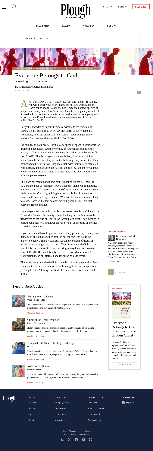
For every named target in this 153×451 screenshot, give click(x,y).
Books (66, 26)
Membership (60, 408)
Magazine (42, 26)
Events (112, 26)
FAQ (30, 414)
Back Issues (60, 414)
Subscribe (141, 7)
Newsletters (60, 420)
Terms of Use (83, 434)
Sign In (108, 7)
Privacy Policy (70, 434)
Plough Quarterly (21, 68)
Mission (31, 408)
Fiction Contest (94, 420)
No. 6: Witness (35, 68)
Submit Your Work (96, 408)
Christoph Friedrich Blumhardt (36, 86)
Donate (31, 420)
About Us (32, 402)
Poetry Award (94, 414)
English (128, 402)
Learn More (123, 364)
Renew (122, 7)
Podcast (89, 26)
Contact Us (93, 402)
